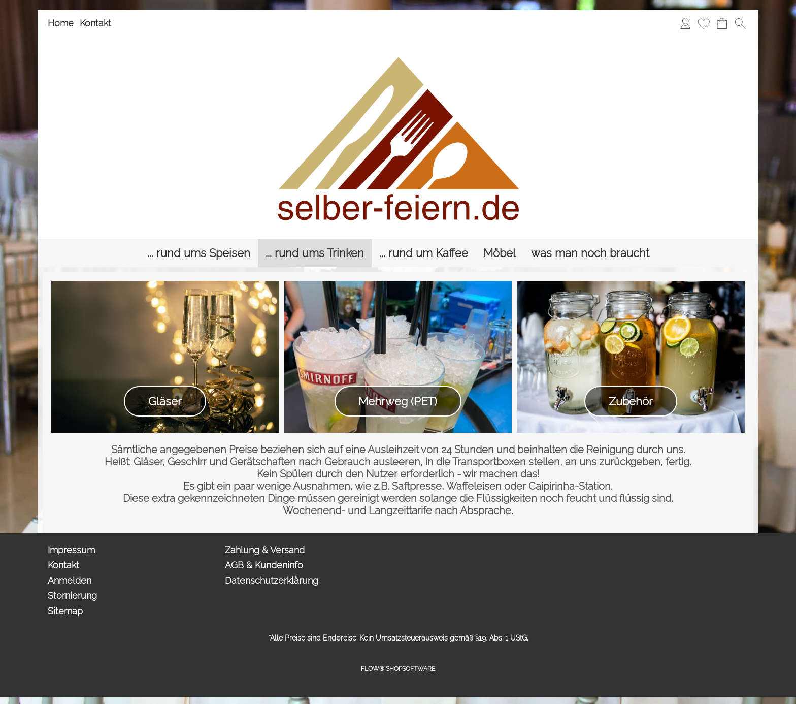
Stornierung (72, 595)
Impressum (71, 550)
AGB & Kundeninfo (264, 565)
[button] (740, 23)
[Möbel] (499, 253)
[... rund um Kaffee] (424, 253)
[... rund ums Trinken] (315, 253)
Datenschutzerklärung (271, 580)
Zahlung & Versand (265, 550)
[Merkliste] (703, 23)
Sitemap (65, 610)
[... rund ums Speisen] (199, 253)
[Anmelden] (685, 23)
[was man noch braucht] (590, 253)
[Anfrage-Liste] (721, 23)
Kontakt (95, 23)
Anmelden (69, 580)
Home (61, 23)
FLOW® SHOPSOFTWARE (398, 669)
